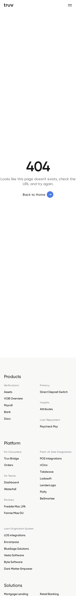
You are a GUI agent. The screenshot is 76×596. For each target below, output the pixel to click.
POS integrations (51, 458)
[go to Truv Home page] (8, 5)
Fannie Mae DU (14, 513)
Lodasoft (45, 478)
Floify (43, 491)
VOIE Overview (13, 398)
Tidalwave (47, 471)
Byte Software (13, 562)
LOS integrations (14, 535)
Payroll (8, 405)
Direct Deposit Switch (54, 392)
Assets (8, 392)
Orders (8, 465)
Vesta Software (14, 555)
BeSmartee (47, 498)
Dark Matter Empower (18, 568)
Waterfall (10, 489)
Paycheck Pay (49, 426)
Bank (7, 412)
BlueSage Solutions (16, 548)
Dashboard (11, 482)
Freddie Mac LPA (15, 506)
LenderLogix (48, 485)
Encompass (11, 542)
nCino (43, 465)
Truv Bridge (11, 458)
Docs (7, 418)
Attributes (46, 409)
